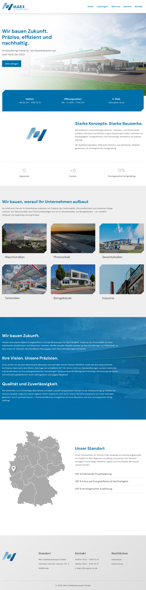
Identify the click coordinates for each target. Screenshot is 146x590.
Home (90, 6)
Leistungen (102, 6)
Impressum (117, 559)
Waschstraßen (15, 261)
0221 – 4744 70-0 (91, 559)
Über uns (115, 6)
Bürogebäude (63, 302)
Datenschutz (117, 564)
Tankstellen (12, 302)
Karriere (127, 6)
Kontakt (139, 6)
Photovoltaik (62, 261)
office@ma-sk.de (89, 568)
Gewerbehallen (112, 261)
